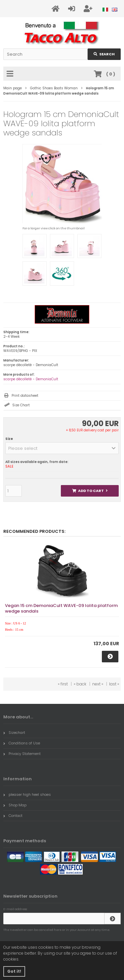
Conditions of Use (21, 743)
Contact (12, 815)
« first (63, 684)
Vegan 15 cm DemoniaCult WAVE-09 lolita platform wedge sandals (61, 608)
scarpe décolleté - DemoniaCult (30, 379)
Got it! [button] (14, 971)
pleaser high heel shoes (27, 794)
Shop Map (14, 805)
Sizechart (14, 732)
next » (97, 684)
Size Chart (21, 405)
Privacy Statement (22, 753)
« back (80, 684)
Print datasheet (25, 395)
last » (114, 684)
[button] (62, 448)
